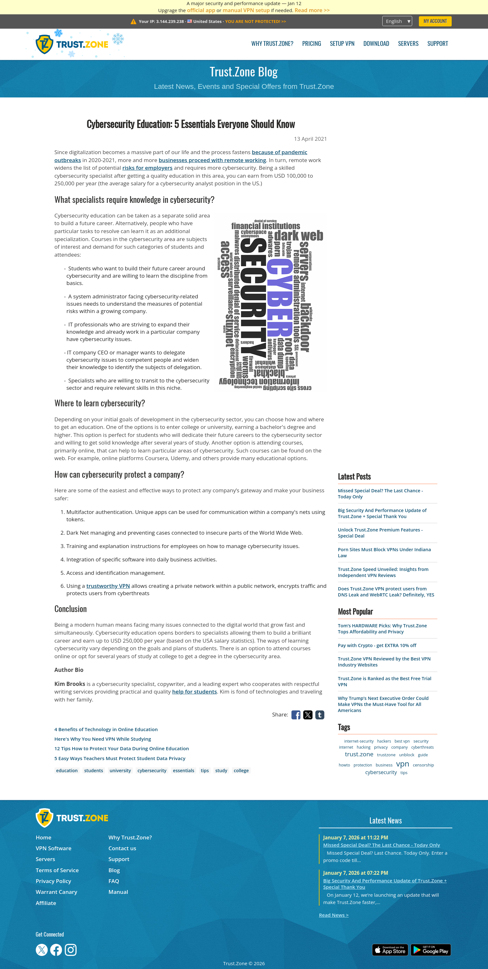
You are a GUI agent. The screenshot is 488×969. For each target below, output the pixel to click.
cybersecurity (152, 770)
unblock (406, 755)
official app (201, 10)
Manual (118, 891)
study (221, 770)
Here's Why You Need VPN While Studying (102, 739)
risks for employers (147, 167)
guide (423, 755)
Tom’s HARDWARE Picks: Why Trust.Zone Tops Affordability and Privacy (382, 629)
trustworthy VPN (108, 585)
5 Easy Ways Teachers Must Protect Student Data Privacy (120, 758)
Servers (408, 44)
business (384, 765)
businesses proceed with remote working (212, 160)
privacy (381, 747)
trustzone (386, 755)
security (420, 741)
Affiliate (46, 903)
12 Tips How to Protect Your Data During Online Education (121, 748)
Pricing (311, 44)
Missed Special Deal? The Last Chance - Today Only (381, 845)
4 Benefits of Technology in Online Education (106, 729)
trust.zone (359, 754)
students (93, 770)
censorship (423, 765)
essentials (183, 770)
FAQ (114, 881)
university (120, 770)
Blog (114, 870)
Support (437, 44)
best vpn (402, 741)
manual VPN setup (246, 10)
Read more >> (312, 10)
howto (344, 765)
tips (205, 770)
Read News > (333, 915)
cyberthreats (422, 747)
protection (363, 765)
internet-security (359, 741)
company (399, 747)
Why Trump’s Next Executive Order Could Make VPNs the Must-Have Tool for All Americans (383, 704)
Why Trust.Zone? (272, 44)
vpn (402, 763)
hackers (384, 741)
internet (346, 747)
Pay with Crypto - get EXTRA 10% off (377, 645)
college (241, 770)
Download (376, 44)
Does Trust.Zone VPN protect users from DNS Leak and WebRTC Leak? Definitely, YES (386, 592)
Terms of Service (57, 870)
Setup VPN (342, 44)
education (66, 770)
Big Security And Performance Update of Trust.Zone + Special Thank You (382, 513)
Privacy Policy (53, 881)
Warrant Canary (56, 891)
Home (43, 837)
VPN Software (53, 848)
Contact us (122, 848)
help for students (194, 691)
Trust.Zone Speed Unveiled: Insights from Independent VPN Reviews (383, 572)
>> (255, 21)
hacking (363, 747)
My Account (435, 21)
